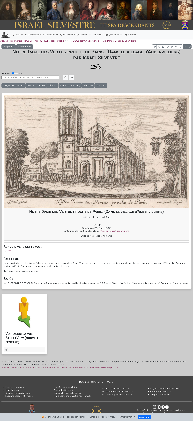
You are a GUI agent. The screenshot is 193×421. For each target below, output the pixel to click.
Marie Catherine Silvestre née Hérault (72, 396)
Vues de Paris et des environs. (114, 231)
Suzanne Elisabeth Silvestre (19, 396)
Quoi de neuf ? (114, 35)
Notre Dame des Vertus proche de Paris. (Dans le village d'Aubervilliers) (101, 41)
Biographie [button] (8, 47)
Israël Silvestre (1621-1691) (36, 41)
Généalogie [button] (50, 35)
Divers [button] (81, 35)
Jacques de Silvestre (160, 394)
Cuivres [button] (41, 85)
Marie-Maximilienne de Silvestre (117, 391)
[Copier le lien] (180, 46)
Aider (110, 382)
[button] (154, 46)
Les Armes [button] (66, 35)
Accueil (18, 35)
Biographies (16, 41)
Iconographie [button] (24, 47)
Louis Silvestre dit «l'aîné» (66, 387)
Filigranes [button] (88, 85)
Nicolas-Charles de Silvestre (115, 388)
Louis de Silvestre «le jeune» (67, 393)
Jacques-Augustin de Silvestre (117, 394)
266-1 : (10, 251)
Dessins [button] (30, 85)
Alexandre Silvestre (63, 390)
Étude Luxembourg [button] (70, 85)
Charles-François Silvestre (17, 393)
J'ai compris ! (144, 417)
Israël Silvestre (12, 390)
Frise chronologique (15, 387)
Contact (130, 35)
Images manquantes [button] (13, 85)
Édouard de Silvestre (160, 391)
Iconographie (57, 41)
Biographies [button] (32, 35)
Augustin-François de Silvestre (165, 388)
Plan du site (96, 35)
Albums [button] (52, 85)
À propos (101, 85)
